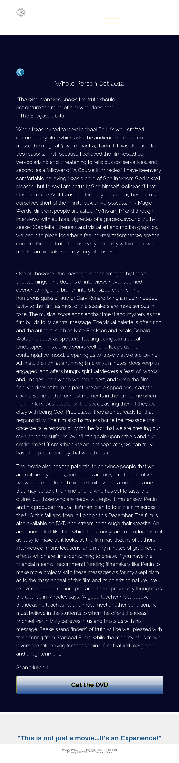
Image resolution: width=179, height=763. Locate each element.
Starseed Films (93, 750)
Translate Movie (142, 12)
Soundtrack (95, 12)
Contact (112, 750)
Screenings (117, 12)
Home (76, 12)
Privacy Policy (70, 750)
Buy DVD (113, 22)
